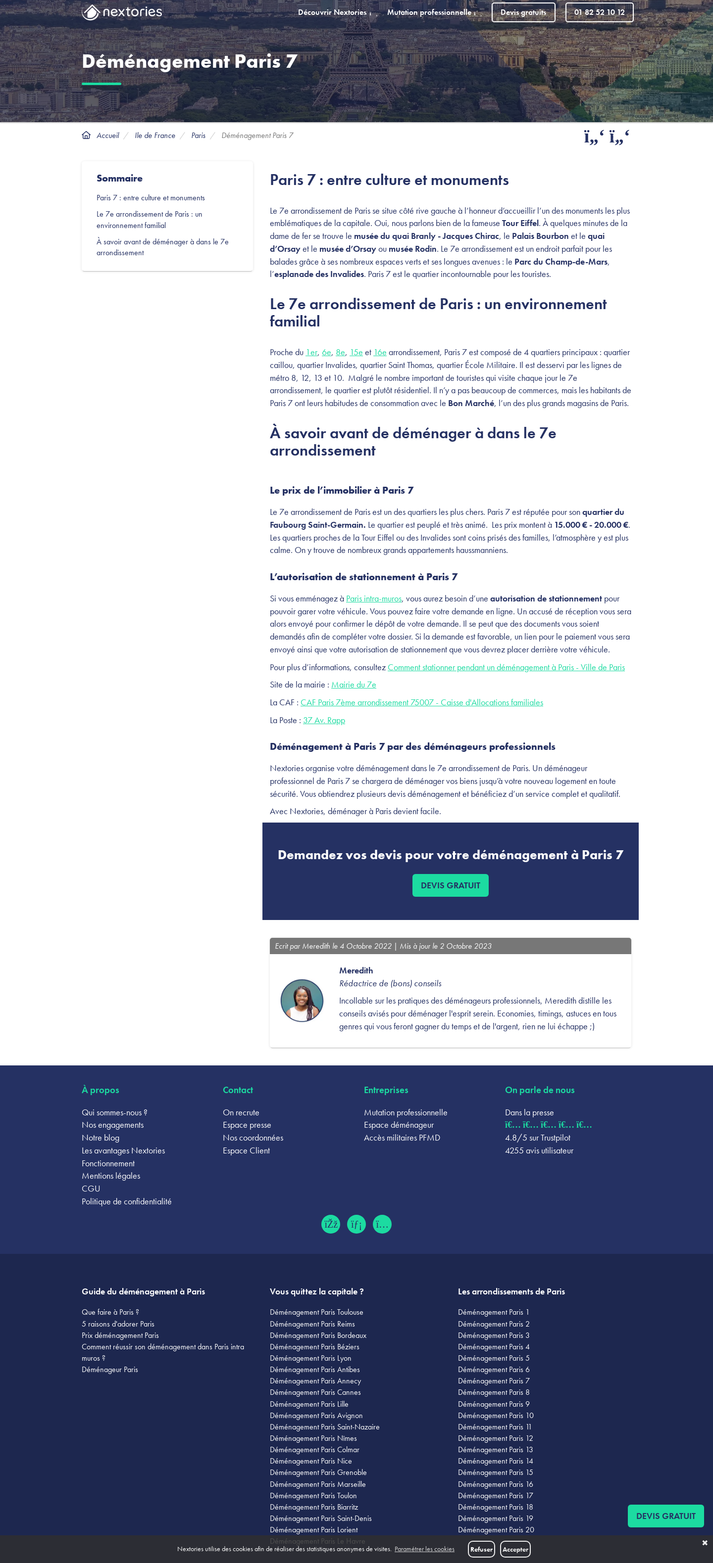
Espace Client (246, 1150)
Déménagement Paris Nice (311, 1461)
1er (311, 352)
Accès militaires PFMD (402, 1137)
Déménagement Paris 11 (495, 1427)
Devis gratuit (450, 885)
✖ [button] (705, 1543)
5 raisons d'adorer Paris (118, 1324)
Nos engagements (113, 1124)
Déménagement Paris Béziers (314, 1346)
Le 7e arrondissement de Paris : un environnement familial (150, 219)
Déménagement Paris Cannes (315, 1392)
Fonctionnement (108, 1163)
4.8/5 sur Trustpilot (537, 1137)
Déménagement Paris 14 (495, 1461)
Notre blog (100, 1137)
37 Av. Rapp (324, 720)
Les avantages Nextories (123, 1150)
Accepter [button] (515, 1549)
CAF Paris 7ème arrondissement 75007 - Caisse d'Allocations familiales (422, 702)
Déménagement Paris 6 (494, 1369)
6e (326, 352)
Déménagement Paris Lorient (313, 1529)
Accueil (108, 135)
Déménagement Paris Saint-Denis (321, 1518)
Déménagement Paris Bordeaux (318, 1335)
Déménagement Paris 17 (495, 1495)
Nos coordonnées (253, 1137)
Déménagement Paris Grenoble (318, 1472)
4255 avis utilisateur (539, 1150)
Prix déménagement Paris (120, 1335)
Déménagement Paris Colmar (314, 1449)
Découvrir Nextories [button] (337, 12)
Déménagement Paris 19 (495, 1518)
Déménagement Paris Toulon (313, 1495)
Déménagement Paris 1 (494, 1312)
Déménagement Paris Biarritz (314, 1507)
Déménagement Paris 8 (494, 1392)
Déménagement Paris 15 (495, 1472)
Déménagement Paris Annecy (315, 1381)
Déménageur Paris (110, 1369)
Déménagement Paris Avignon (316, 1415)
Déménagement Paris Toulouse (316, 1312)
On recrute (241, 1112)
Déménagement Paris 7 (494, 1381)
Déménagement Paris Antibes (315, 1369)
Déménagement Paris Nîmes (313, 1438)
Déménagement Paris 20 (496, 1529)
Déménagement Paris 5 (494, 1358)
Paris (198, 135)
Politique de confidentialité (127, 1201)
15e (356, 352)
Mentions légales (111, 1175)
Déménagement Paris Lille (309, 1404)
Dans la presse (529, 1112)
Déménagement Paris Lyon (311, 1358)
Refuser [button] (481, 1549)
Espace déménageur (399, 1124)
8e (340, 352)
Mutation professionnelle (406, 1112)
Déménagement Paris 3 (494, 1335)
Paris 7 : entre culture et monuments (152, 197)
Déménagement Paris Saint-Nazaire (325, 1427)
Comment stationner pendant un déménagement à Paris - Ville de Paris (506, 667)
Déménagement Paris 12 (495, 1438)
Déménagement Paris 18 (495, 1507)
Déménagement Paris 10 (496, 1415)
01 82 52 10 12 (599, 12)
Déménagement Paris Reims (312, 1324)
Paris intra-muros (374, 598)
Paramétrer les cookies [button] (425, 1549)
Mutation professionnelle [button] (434, 12)
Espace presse (247, 1124)
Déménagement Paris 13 (495, 1449)
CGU (91, 1188)
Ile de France (155, 135)
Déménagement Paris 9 (494, 1404)
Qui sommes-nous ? (115, 1112)
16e (380, 352)
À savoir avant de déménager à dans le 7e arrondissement (163, 247)
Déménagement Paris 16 (495, 1484)
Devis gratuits (523, 12)
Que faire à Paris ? (110, 1312)
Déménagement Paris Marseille (318, 1484)
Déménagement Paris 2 (494, 1324)
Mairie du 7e (353, 684)
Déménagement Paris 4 (494, 1346)
